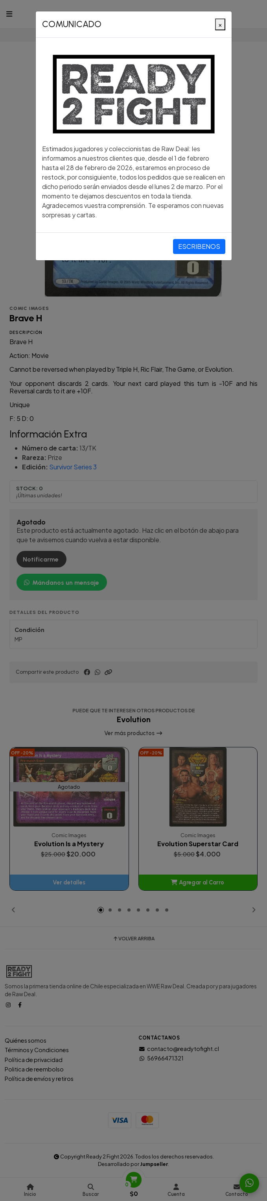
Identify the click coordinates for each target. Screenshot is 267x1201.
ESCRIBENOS (199, 246)
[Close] (220, 24)
